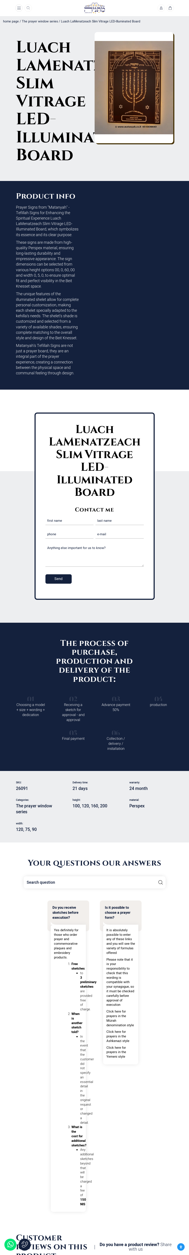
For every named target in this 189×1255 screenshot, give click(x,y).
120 (85, 806)
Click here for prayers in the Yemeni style (116, 1052)
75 (27, 830)
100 (76, 806)
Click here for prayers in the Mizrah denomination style (120, 1018)
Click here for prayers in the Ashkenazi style (117, 1036)
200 (103, 806)
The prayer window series (40, 21)
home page (11, 21)
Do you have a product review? (136, 1247)
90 (34, 830)
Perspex (137, 806)
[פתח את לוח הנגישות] (181, 1247)
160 (94, 806)
